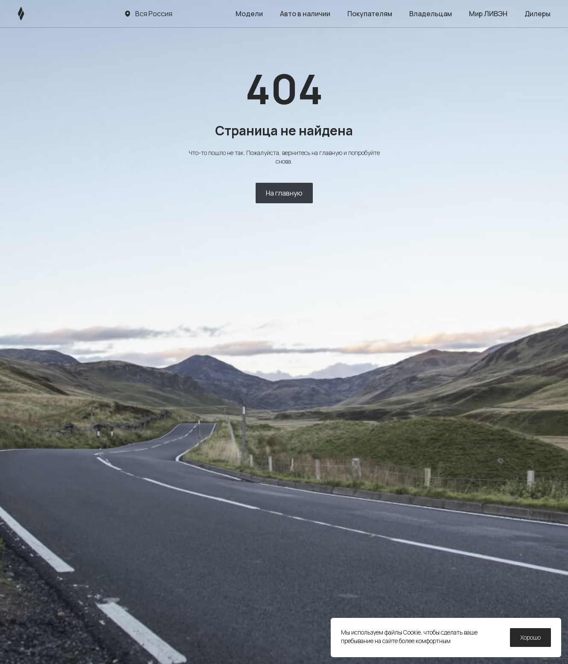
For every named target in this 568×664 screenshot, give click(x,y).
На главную (284, 193)
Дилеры (537, 13)
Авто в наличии (305, 13)
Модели (249, 13)
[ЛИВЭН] (37, 13)
